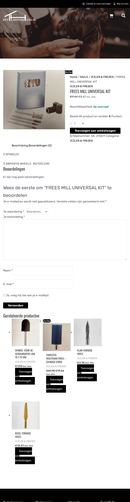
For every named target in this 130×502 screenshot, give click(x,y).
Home (74, 77)
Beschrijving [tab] (20, 146)
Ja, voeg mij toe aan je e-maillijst (26, 298)
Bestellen (42, 444)
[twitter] (112, 445)
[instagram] (120, 445)
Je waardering (13, 212)
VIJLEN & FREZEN (103, 77)
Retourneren (44, 478)
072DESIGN (89, 496)
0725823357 (11, 468)
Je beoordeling (14, 218)
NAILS (84, 77)
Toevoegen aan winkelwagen (95, 131)
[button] (97, 16)
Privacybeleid (76, 459)
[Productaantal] (77, 123)
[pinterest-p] (104, 452)
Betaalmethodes (46, 454)
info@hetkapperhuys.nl (18, 463)
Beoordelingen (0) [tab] (40, 146)
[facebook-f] (104, 445)
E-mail (8, 287)
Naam (8, 273)
